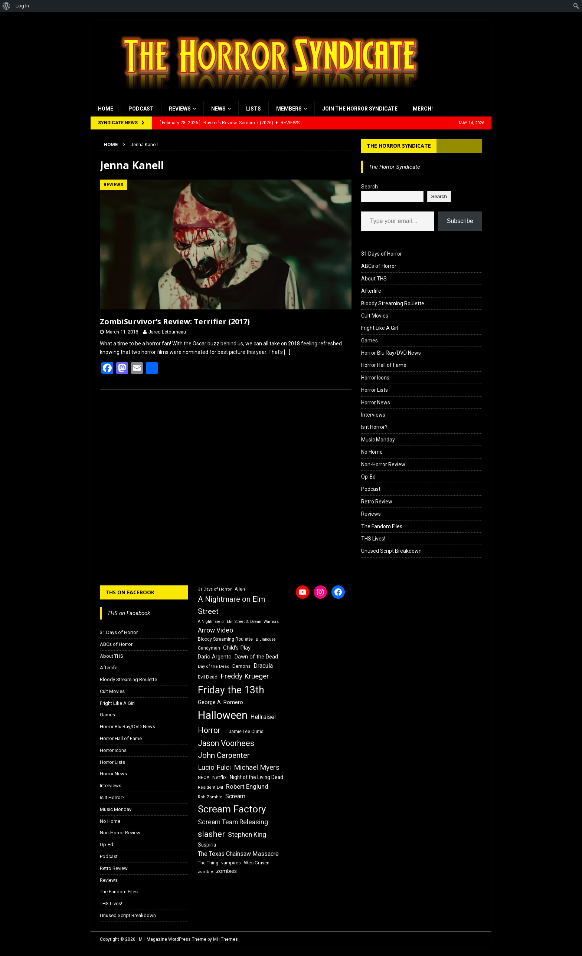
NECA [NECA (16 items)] (203, 777)
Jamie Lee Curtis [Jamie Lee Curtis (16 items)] (246, 731)
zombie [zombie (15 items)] (205, 871)
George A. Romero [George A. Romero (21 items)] (220, 702)
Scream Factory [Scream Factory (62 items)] (232, 809)
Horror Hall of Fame (383, 365)
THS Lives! (373, 539)
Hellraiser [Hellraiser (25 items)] (264, 716)
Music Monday (378, 440)
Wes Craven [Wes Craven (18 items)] (256, 862)
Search (369, 187)
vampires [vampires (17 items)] (231, 862)
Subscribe (460, 221)
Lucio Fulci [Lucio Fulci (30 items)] (214, 767)
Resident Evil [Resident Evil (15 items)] (210, 787)
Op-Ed (368, 477)
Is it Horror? (374, 427)
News (218, 109)
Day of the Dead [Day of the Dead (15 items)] (213, 666)
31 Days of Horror (381, 254)
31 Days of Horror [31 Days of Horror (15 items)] (215, 589)
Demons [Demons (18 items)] (241, 666)
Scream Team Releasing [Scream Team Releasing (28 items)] (233, 822)
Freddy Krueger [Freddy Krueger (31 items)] (244, 676)
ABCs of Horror (378, 266)
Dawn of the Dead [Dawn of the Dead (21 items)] (256, 656)
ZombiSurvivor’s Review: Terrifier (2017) (175, 321)
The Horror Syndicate (399, 145)
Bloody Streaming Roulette (392, 303)
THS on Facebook (129, 592)
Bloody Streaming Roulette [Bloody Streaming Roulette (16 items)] (225, 639)
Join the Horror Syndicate (360, 109)
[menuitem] (6, 6)
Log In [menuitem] (22, 6)
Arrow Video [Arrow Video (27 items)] (215, 630)
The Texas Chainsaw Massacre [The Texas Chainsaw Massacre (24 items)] (238, 853)
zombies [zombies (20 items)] (226, 871)
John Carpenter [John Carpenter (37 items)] (224, 755)
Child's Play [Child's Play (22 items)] (237, 647)
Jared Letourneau (167, 332)
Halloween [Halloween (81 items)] (223, 715)
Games (369, 341)
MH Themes (225, 939)
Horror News (375, 402)
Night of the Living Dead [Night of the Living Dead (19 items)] (256, 777)
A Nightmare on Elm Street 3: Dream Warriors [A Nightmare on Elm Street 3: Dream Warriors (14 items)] (238, 621)
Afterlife (371, 291)
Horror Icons (375, 378)
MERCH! (423, 109)
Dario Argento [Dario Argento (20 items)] (215, 657)
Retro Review (376, 502)
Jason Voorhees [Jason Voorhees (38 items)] (226, 743)
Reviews (180, 109)
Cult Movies (374, 316)
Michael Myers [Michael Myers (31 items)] (256, 767)
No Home (372, 452)
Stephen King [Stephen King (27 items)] (247, 834)
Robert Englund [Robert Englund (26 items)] (247, 786)
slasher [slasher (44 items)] (211, 834)
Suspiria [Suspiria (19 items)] (207, 845)
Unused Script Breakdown (391, 551)
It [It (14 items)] (224, 731)
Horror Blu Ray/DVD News (391, 353)
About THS (374, 279)
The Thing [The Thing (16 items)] (208, 862)
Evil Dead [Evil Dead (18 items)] (208, 677)
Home (105, 109)
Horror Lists (374, 390)
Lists (253, 109)
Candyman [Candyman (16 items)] (209, 648)
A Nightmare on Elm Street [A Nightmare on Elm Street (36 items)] (231, 605)
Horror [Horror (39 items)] (209, 730)
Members (289, 109)
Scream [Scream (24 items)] (235, 796)
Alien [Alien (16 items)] (240, 589)
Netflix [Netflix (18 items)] (219, 777)
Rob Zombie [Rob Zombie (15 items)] (210, 797)
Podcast (141, 109)
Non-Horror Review (383, 464)
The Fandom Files (381, 526)
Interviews (373, 415)
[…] (287, 352)
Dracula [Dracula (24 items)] (263, 665)
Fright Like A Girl (379, 328)
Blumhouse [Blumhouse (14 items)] (266, 639)
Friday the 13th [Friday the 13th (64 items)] (231, 690)
